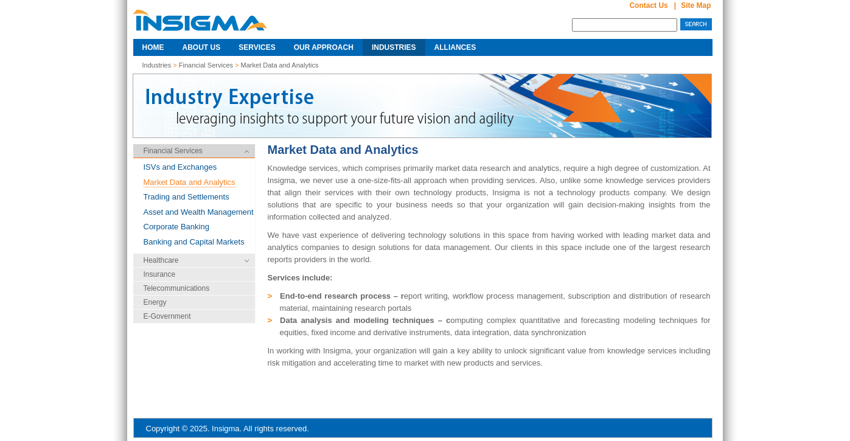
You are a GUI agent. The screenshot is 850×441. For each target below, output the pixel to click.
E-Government (167, 316)
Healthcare (161, 260)
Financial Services (207, 65)
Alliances (455, 47)
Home (153, 47)
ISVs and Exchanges (180, 167)
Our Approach (324, 47)
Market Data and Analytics (280, 65)
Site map (696, 5)
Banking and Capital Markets (194, 241)
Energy (155, 302)
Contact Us (648, 5)
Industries (394, 47)
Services (257, 47)
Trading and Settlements (186, 196)
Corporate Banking (176, 226)
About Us (202, 47)
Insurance (160, 274)
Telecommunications (177, 288)
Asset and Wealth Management (199, 212)
